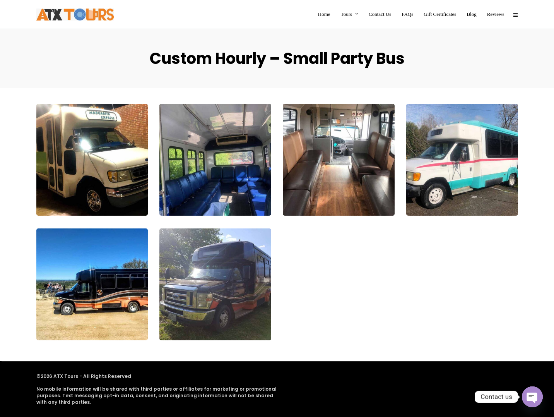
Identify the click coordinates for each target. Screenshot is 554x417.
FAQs (407, 14)
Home (324, 14)
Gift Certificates (440, 14)
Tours (346, 14)
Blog (471, 14)
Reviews (495, 14)
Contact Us (380, 14)
